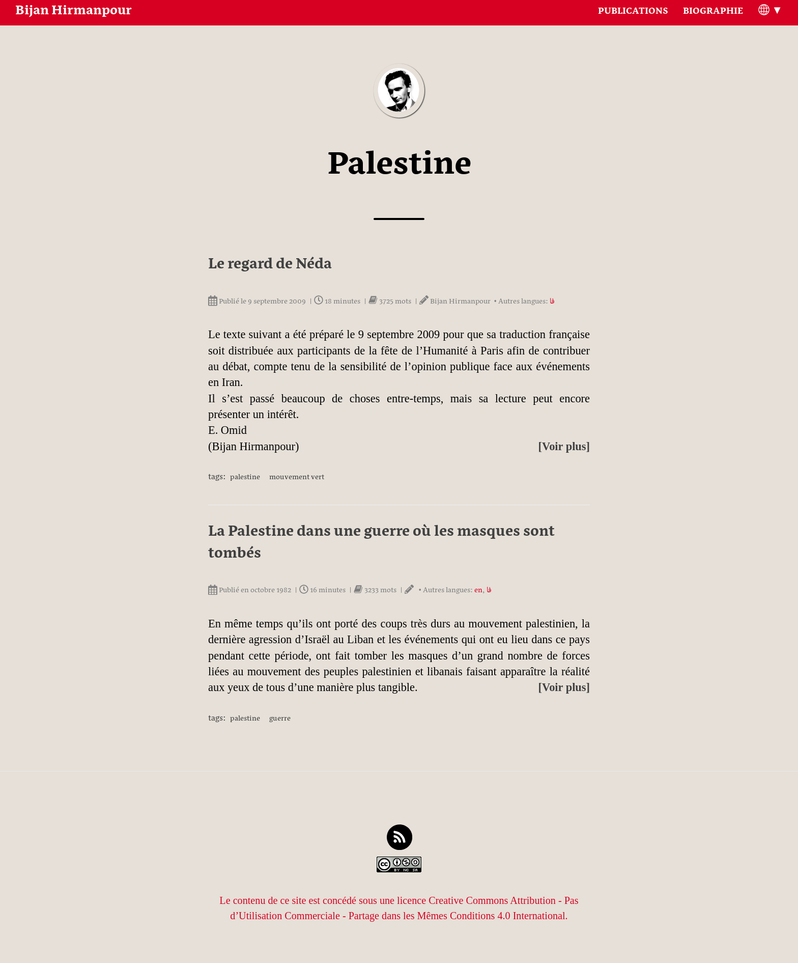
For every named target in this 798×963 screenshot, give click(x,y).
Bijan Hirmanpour (73, 23)
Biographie (713, 23)
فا (552, 302)
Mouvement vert (296, 478)
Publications (633, 23)
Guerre (280, 719)
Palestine (245, 478)
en (478, 591)
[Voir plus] (564, 446)
